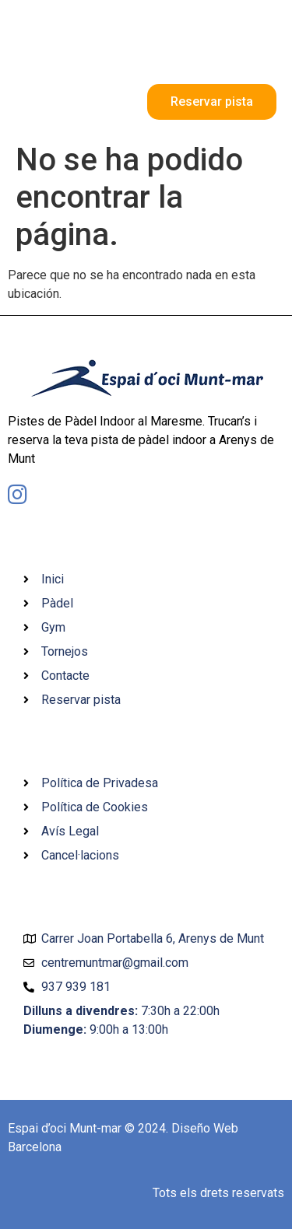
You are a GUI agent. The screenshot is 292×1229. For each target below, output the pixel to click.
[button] (263, 53)
